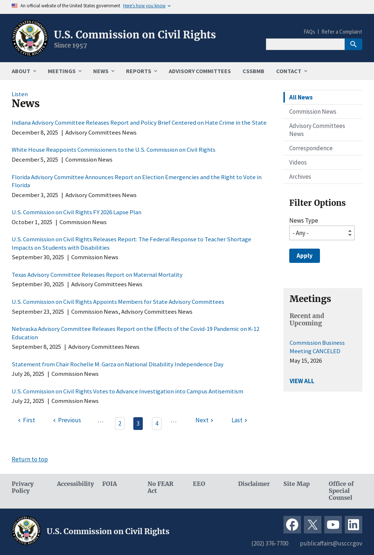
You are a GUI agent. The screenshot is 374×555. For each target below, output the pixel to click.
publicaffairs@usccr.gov (331, 543)
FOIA (109, 483)
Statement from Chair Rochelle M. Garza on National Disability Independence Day (118, 364)
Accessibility (74, 483)
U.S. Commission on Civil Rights (135, 35)
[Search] (305, 44)
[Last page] (240, 420)
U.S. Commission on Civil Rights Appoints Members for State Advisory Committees (118, 302)
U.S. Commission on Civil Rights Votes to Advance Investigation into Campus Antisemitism (127, 391)
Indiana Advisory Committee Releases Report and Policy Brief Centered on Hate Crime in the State (139, 122)
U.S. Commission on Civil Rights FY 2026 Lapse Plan (76, 212)
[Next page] (205, 420)
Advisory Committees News (317, 130)
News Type (303, 220)
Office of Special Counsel (341, 490)
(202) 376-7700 (269, 543)
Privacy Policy (23, 487)
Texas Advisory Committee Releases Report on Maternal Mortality (97, 275)
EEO (199, 483)
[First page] (25, 420)
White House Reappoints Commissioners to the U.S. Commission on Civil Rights (113, 150)
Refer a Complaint (341, 31)
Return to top (30, 459)
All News (301, 97)
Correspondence (311, 148)
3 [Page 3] (138, 423)
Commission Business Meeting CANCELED (317, 347)
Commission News (312, 111)
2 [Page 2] (119, 423)
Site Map (296, 483)
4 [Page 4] (156, 423)
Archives (300, 177)
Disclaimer (254, 483)
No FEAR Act (160, 487)
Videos (298, 162)
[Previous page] (66, 420)
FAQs (309, 31)
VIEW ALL (302, 381)
